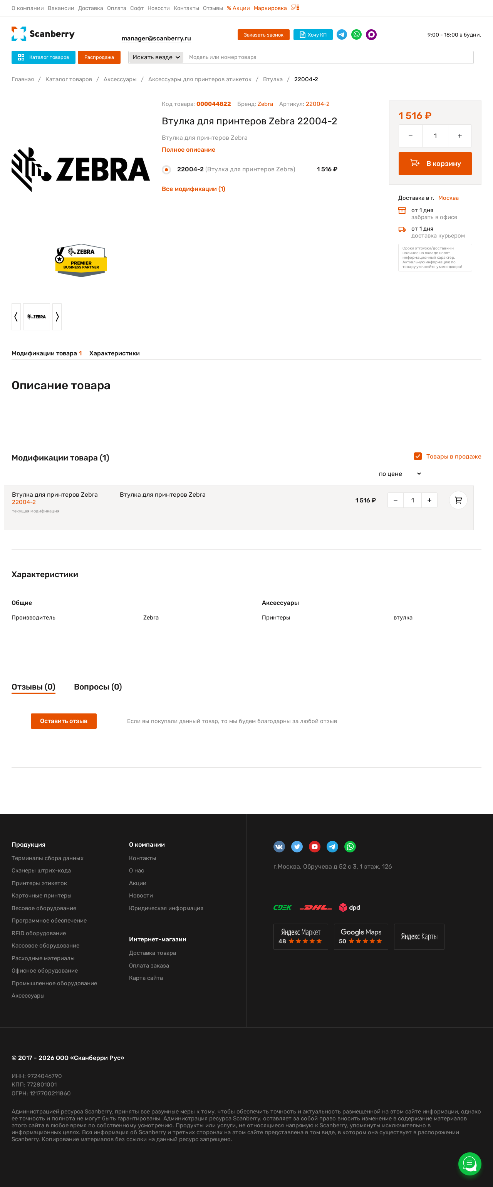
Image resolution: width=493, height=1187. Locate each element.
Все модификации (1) (193, 189)
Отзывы (213, 8)
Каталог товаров (68, 79)
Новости (159, 8)
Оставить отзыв (63, 721)
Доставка (90, 8)
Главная (23, 79)
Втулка (273, 79)
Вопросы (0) (98, 686)
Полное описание (188, 149)
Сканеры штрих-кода (41, 870)
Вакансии (61, 8)
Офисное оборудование (45, 970)
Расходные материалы (43, 958)
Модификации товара (47, 353)
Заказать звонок (263, 35)
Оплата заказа (149, 965)
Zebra (265, 103)
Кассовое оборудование (45, 945)
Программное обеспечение (49, 920)
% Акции (238, 8)
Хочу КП (313, 35)
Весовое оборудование (44, 908)
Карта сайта (146, 977)
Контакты (186, 8)
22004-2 (24, 502)
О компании (28, 8)
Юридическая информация (166, 908)
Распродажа (99, 57)
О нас (136, 870)
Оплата (116, 8)
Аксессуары (120, 79)
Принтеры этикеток (39, 883)
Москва (448, 197)
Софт (137, 8)
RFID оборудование (39, 933)
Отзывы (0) (33, 686)
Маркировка (276, 8)
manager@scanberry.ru (156, 38)
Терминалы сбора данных (48, 858)
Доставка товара (152, 952)
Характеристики (114, 353)
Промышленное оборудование (54, 983)
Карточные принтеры (42, 895)
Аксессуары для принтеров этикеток (200, 79)
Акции (137, 883)
